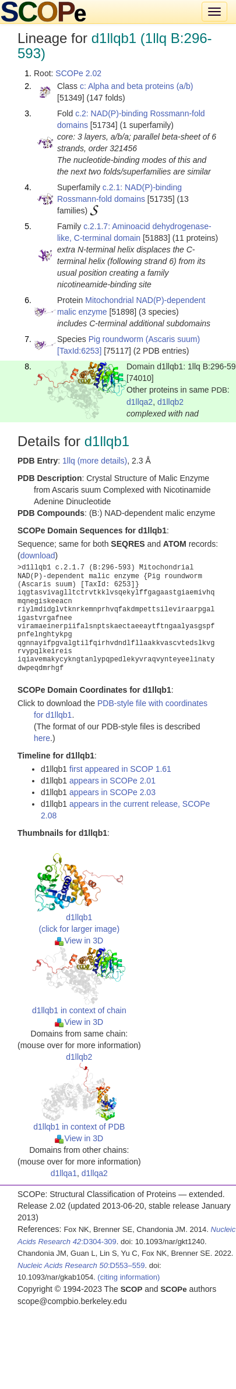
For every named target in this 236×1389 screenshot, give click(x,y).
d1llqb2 (170, 402)
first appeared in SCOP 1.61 (120, 769)
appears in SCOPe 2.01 (112, 780)
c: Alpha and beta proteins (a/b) (136, 86)
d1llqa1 (64, 1173)
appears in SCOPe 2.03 (112, 792)
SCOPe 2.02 (78, 73)
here (42, 738)
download (37, 555)
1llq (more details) (94, 460)
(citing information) (128, 1277)
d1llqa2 (139, 402)
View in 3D (79, 940)
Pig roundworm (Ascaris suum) (144, 339)
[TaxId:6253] (79, 350)
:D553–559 (81, 1265)
